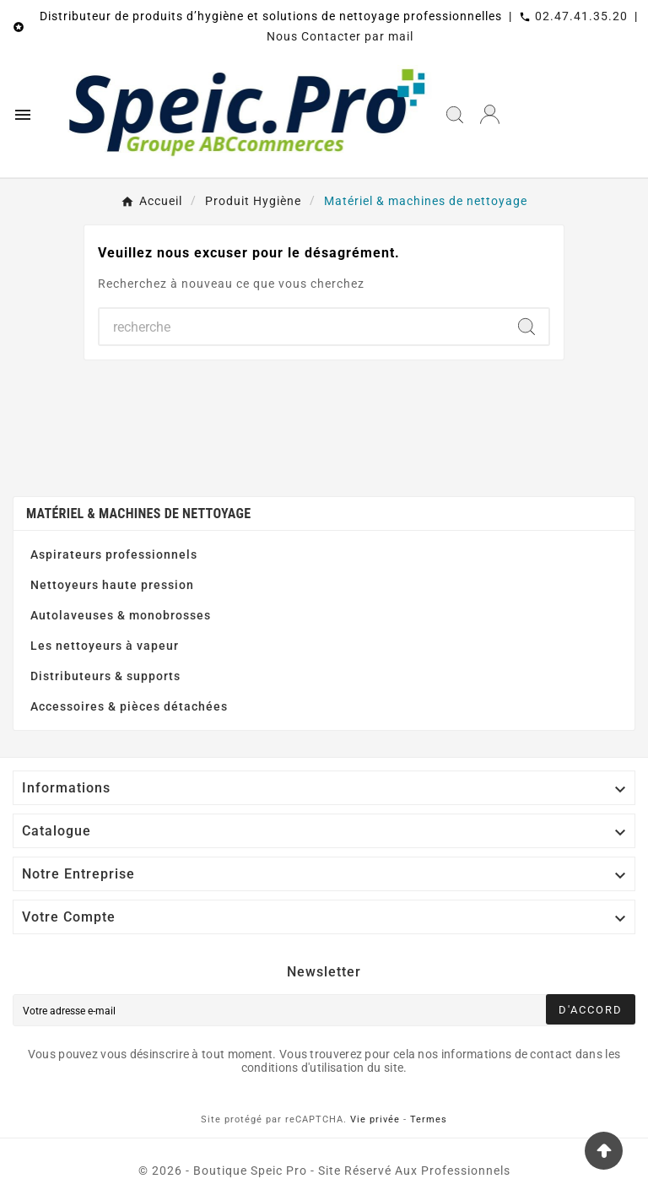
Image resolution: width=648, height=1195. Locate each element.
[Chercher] (302, 326)
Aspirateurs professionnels (113, 554)
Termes (428, 1119)
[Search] (526, 326)
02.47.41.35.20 (581, 16)
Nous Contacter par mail (340, 36)
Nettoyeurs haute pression (112, 585)
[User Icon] (490, 114)
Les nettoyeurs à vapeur (104, 645)
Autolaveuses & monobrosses (120, 615)
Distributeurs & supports (105, 676)
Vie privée (375, 1119)
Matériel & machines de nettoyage (138, 514)
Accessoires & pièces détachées (129, 706)
